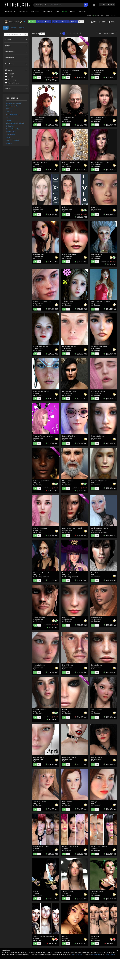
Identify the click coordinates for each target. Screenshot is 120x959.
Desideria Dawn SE (98, 618)
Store (47, 22)
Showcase (13, 28)
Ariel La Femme (96, 710)
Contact (82, 12)
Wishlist (74, 22)
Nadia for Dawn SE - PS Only (72, 528)
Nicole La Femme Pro (13, 129)
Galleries (35, 12)
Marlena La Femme (98, 436)
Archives (21, 28)
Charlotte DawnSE (39, 710)
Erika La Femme (96, 665)
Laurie (8, 137)
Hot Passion (9, 126)
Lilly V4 (8, 117)
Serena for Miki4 (67, 891)
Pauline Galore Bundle (99, 846)
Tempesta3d (38, 74)
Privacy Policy (110, 954)
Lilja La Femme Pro (40, 528)
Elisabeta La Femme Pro (41, 573)
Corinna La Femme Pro (41, 391)
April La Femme (38, 757)
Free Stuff (23, 12)
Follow (32, 22)
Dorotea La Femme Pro (99, 481)
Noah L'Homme (67, 665)
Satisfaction (95, 936)
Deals (64, 12)
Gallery (56, 22)
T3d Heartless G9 (39, 117)
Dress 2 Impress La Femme (100, 302)
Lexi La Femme (96, 757)
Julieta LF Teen (10, 132)
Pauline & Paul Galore (41, 846)
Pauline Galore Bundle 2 (70, 846)
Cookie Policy (95, 954)
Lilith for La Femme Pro (70, 573)
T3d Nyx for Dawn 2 (98, 70)
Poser (72, 12)
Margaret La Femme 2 (41, 162)
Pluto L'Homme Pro (69, 391)
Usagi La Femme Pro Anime (43, 436)
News (57, 12)
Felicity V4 (94, 802)
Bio (81, 22)
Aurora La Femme (39, 802)
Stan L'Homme (67, 481)
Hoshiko (65, 936)
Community (47, 12)
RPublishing (96, 532)
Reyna (35, 891)
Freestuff (64, 22)
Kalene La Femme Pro (41, 481)
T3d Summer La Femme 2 (42, 70)
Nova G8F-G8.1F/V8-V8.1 (42, 302)
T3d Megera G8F (68, 117)
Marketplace (10, 12)
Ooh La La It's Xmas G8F (14, 103)
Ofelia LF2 (9, 109)
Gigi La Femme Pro (12, 106)
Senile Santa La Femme (99, 528)
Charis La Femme (39, 665)
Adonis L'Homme (39, 618)
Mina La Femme (67, 802)
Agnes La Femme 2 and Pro (15, 123)
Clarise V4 (9, 143)
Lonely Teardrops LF (98, 391)
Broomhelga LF (96, 254)
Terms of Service (76, 954)
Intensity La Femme (69, 757)
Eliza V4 (8, 120)
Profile (40, 22)
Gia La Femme (10, 134)
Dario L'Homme (96, 573)
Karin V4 (65, 710)
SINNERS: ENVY (97, 891)
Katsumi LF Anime (68, 436)
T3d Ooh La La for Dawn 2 (71, 70)
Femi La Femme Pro (69, 346)
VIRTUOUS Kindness (12, 140)
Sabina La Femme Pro (99, 346)
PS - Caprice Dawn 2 (12, 114)
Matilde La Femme (68, 618)
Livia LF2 (9, 111)
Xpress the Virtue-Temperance (43, 936)
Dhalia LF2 (37, 207)
